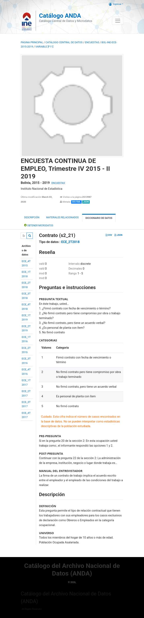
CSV (109, 235)
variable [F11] (44, 46)
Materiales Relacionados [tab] (62, 217)
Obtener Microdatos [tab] (38, 225)
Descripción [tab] (31, 217)
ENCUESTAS (92, 42)
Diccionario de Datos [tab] (98, 218)
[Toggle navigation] (117, 21)
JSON (118, 235)
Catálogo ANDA (60, 15)
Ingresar (115, 4)
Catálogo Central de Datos (63, 42)
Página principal (32, 42)
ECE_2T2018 (70, 242)
